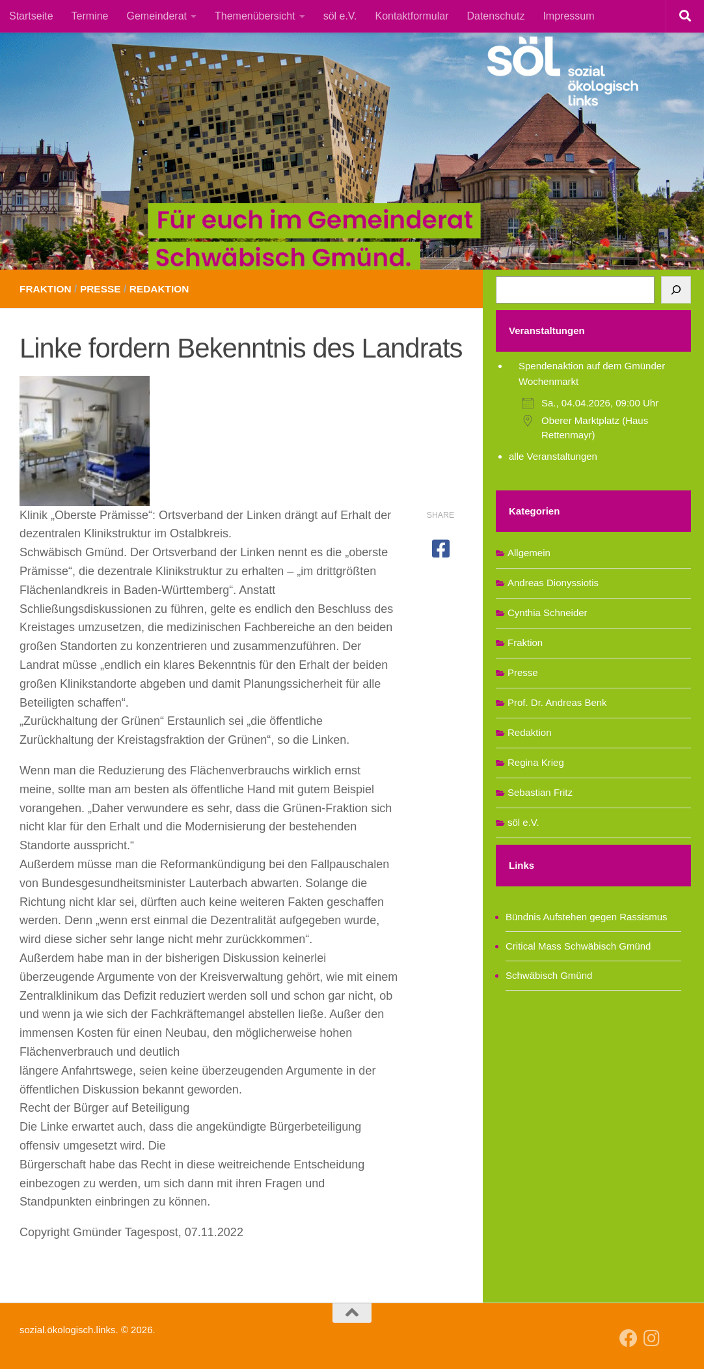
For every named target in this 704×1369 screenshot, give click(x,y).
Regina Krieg (536, 762)
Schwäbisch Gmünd (549, 975)
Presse (103, 288)
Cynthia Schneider (548, 612)
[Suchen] (676, 289)
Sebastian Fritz (540, 792)
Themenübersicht (255, 15)
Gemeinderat (157, 15)
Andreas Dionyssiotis (553, 582)
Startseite (31, 15)
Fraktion (47, 288)
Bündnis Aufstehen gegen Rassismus (587, 916)
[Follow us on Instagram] (652, 1338)
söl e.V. (340, 15)
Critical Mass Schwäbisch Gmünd (578, 946)
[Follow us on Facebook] (628, 1338)
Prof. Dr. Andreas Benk (557, 702)
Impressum (568, 15)
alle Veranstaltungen (553, 456)
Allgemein (529, 552)
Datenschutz (495, 15)
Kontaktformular (412, 15)
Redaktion (164, 288)
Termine (90, 15)
